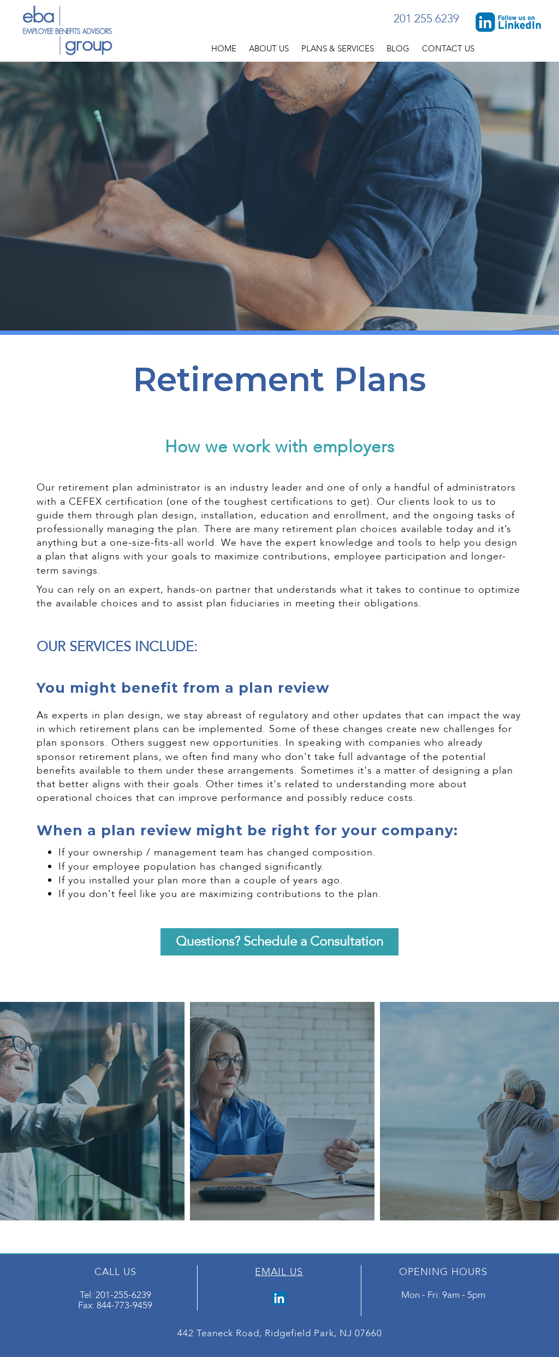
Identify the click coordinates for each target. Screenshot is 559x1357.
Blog (397, 48)
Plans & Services (337, 48)
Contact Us (448, 48)
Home (223, 48)
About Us (269, 48)
